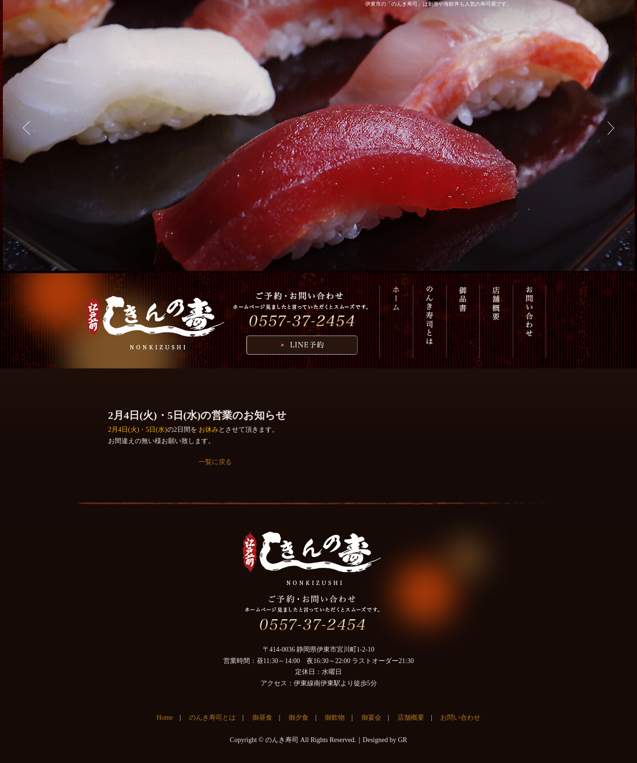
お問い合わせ (529, 321)
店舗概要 (496, 321)
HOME (396, 321)
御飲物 (335, 717)
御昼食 (262, 717)
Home (165, 717)
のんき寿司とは (429, 321)
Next (611, 128)
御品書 (462, 321)
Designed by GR (385, 739)
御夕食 (299, 717)
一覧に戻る (215, 462)
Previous (26, 128)
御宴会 (371, 717)
